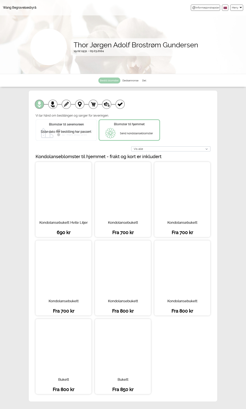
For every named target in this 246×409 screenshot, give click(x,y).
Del (144, 80)
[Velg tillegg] (52, 104)
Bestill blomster (109, 80)
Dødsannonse (130, 80)
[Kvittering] (120, 104)
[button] (236, 8)
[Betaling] (106, 104)
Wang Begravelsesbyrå (19, 7)
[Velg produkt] (39, 104)
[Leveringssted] (79, 104)
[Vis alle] (170, 149)
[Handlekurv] (93, 104)
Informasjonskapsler (205, 7)
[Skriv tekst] (66, 104)
